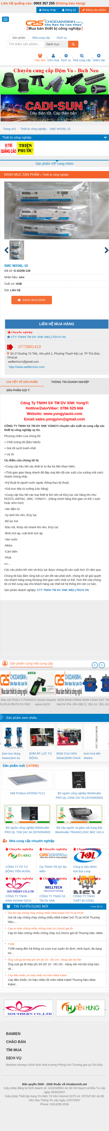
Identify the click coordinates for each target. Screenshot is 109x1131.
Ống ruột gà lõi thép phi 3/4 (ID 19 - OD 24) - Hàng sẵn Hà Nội (44, 959)
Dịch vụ (66, 58)
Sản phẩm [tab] (18, 37)
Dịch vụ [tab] (62, 37)
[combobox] (67, 44)
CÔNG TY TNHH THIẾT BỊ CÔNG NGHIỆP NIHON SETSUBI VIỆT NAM (86, 899)
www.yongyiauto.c (60, 414)
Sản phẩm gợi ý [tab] (18, 390)
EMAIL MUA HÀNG (31, 299)
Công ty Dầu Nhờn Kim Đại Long (85, 869)
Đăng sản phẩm (94, 10)
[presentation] (95, 665)
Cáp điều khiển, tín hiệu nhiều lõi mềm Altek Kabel (37, 975)
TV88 (11, 944)
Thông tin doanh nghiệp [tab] (70, 382)
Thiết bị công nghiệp (33, 128)
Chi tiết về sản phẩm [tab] (22, 382)
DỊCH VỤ (13, 1058)
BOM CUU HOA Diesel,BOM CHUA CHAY (68, 756)
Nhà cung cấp (82, 58)
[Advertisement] (54, 628)
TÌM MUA (14, 1050)
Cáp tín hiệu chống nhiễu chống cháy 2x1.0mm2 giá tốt (40, 928)
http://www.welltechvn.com (26, 367)
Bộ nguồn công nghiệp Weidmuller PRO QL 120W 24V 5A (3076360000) (79, 795)
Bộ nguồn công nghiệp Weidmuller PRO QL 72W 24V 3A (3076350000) (27, 830)
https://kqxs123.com (74, 1110)
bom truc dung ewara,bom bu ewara (11, 756)
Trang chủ (9, 128)
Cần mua (53, 58)
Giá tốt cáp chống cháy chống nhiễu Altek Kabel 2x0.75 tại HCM (45, 912)
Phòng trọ (29, 1110)
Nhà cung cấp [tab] (41, 37)
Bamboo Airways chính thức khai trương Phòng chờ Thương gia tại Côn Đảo (54, 1064)
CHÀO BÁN (16, 1042)
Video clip (99, 58)
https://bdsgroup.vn (49, 1110)
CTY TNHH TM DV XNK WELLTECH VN (36, 337)
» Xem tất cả (96, 906)
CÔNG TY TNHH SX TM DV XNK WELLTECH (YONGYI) (52, 899)
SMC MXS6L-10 (60, 128)
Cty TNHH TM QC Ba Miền (52, 869)
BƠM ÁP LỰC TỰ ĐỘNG (40, 756)
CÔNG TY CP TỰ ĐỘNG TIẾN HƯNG (17, 869)
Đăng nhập (47, 10)
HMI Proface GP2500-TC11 (27, 793)
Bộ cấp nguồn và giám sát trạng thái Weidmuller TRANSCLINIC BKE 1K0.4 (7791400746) (79, 830)
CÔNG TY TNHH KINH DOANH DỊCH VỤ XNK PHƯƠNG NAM (18, 899)
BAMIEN (13, 1034)
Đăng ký (69, 10)
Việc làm (40, 58)
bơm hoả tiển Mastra (92, 756)
